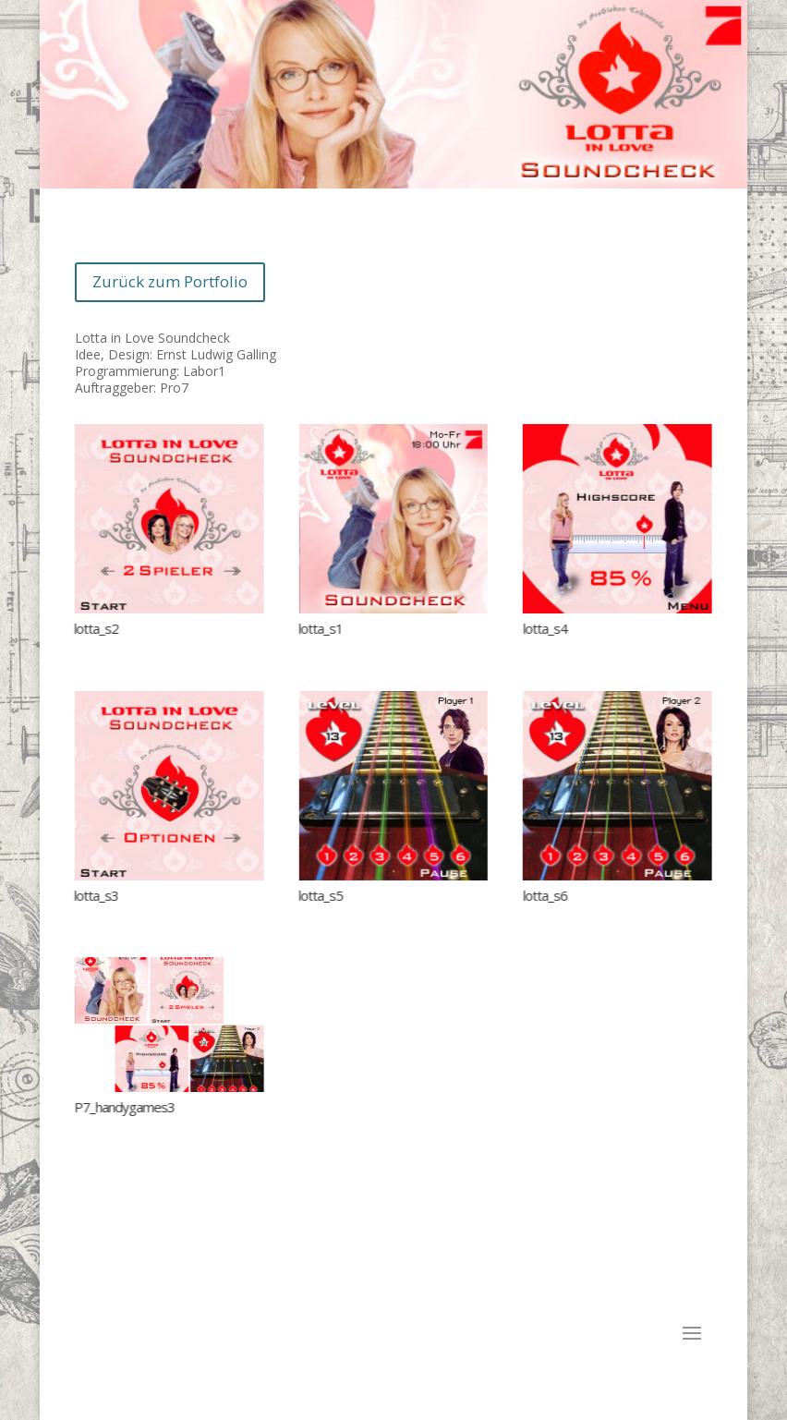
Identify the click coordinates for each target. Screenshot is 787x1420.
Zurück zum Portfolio (170, 281)
